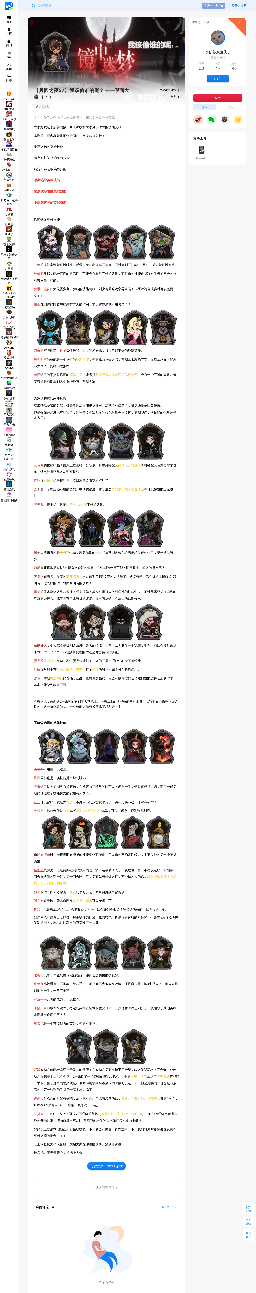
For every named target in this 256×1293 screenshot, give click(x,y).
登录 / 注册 (238, 6)
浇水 (204, 107)
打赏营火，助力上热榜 (106, 1166)
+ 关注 (218, 79)
